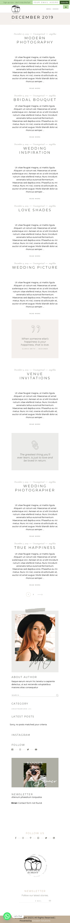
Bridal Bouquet (35, 100)
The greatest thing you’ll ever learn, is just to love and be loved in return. (35, 457)
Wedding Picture (35, 267)
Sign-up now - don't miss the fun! (16, 2)
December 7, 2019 (21, 482)
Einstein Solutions (41, 921)
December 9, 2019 (21, 95)
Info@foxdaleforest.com (35, 844)
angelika (52, 34)
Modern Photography (35, 40)
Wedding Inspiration (35, 150)
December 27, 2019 (21, 34)
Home (14, 21)
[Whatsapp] (7, 916)
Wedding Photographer (35, 488)
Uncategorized (39, 34)
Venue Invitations (35, 376)
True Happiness (35, 547)
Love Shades (35, 210)
